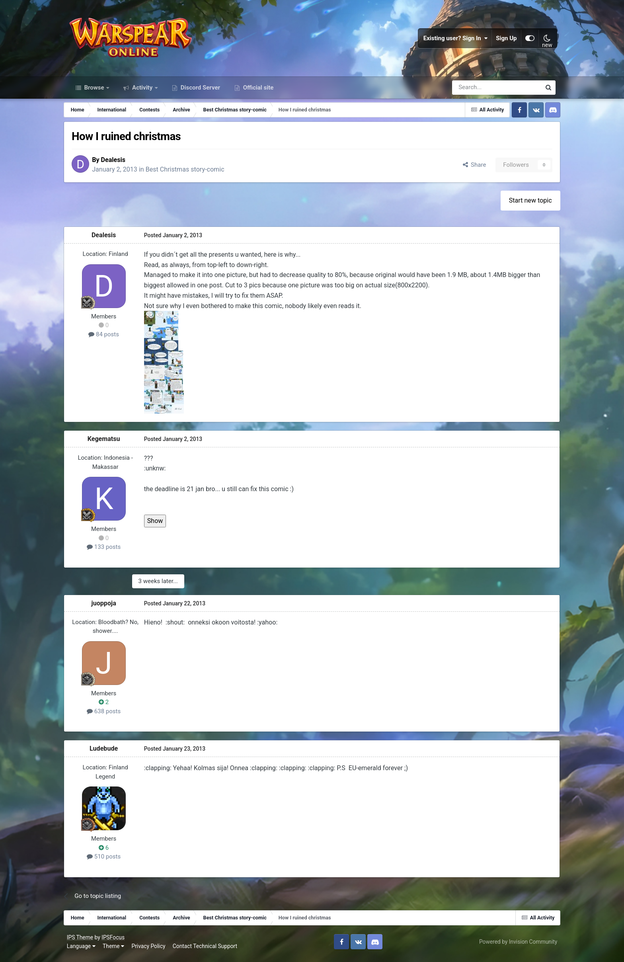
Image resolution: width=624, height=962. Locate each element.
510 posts (108, 860)
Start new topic (525, 204)
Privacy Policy (150, 949)
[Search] (475, 91)
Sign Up (505, 39)
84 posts (108, 338)
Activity (142, 90)
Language (82, 949)
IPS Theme (81, 941)
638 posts (108, 714)
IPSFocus (114, 941)
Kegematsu (108, 443)
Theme (115, 949)
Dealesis (119, 163)
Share (469, 168)
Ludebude (108, 752)
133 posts (108, 550)
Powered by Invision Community (517, 945)
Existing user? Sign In (454, 39)
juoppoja (108, 607)
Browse (94, 90)
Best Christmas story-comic (191, 173)
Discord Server (199, 90)
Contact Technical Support (206, 949)
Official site (257, 90)
